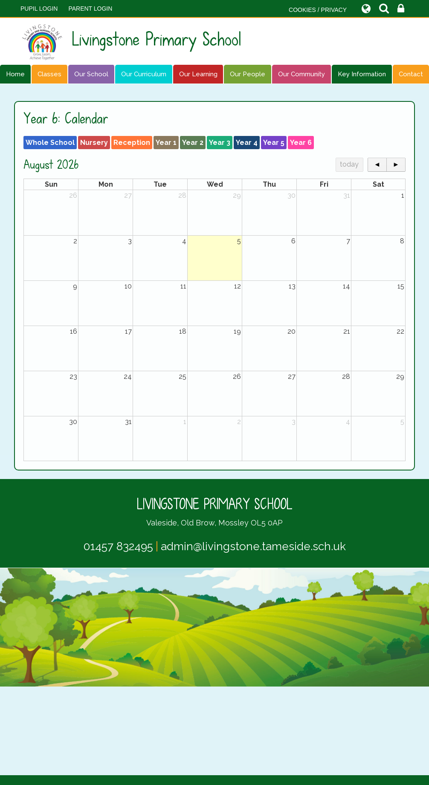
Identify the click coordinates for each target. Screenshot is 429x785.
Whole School (50, 143)
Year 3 (219, 143)
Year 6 (301, 143)
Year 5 (273, 143)
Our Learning (198, 74)
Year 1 (166, 143)
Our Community (301, 74)
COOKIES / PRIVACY (318, 9)
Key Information (362, 74)
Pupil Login (39, 8)
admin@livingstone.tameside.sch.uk (253, 546)
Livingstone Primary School (130, 41)
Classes (49, 74)
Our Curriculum (143, 74)
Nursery (94, 143)
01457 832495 (118, 546)
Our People (247, 74)
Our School (91, 74)
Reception (131, 143)
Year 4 (247, 143)
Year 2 (192, 143)
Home (15, 74)
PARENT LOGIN (90, 8)
